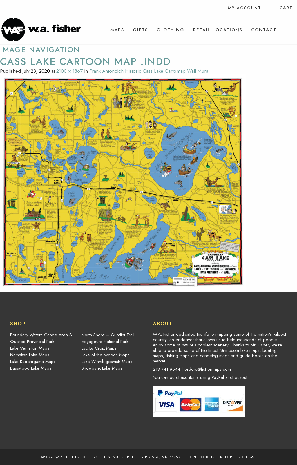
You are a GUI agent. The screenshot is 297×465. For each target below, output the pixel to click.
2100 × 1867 (69, 71)
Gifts (140, 30)
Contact (263, 30)
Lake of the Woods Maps (106, 355)
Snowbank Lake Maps (102, 368)
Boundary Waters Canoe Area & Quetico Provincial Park (41, 338)
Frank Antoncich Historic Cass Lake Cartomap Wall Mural (149, 71)
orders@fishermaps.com (207, 369)
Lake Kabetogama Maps (33, 361)
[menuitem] (117, 29)
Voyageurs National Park (105, 341)
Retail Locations (217, 30)
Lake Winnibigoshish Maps (107, 361)
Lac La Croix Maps (99, 348)
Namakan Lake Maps (29, 355)
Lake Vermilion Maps (29, 348)
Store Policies (201, 457)
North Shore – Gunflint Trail (108, 335)
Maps (117, 30)
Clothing (170, 30)
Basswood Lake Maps (30, 368)
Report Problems (238, 457)
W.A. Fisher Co (71, 457)
